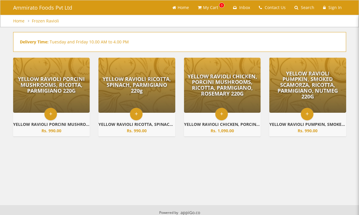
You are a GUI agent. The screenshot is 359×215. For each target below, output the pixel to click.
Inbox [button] (241, 7)
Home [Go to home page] (180, 7)
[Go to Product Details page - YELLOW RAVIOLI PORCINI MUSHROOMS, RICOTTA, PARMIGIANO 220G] (51, 85)
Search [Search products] (304, 7)
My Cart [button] (211, 6)
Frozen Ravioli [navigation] (45, 21)
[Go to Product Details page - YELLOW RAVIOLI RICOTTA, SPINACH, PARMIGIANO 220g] (136, 85)
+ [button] (50, 114)
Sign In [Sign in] (332, 7)
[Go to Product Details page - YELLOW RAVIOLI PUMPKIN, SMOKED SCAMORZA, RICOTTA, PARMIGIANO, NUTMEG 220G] (307, 85)
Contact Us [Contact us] (272, 7)
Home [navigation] (19, 21)
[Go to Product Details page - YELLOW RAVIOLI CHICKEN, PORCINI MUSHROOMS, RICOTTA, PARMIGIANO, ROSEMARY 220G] (222, 85)
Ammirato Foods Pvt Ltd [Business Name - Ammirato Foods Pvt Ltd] (42, 7)
